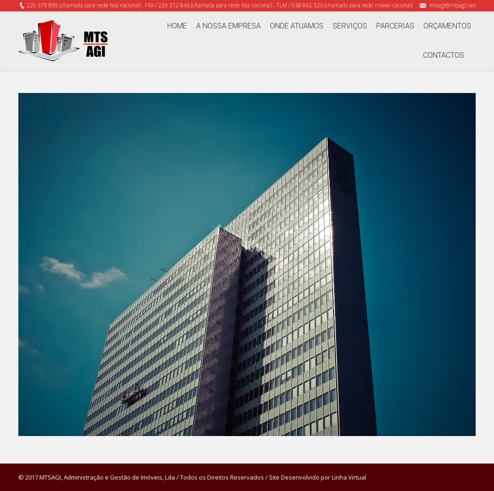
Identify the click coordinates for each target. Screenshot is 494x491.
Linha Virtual (349, 477)
